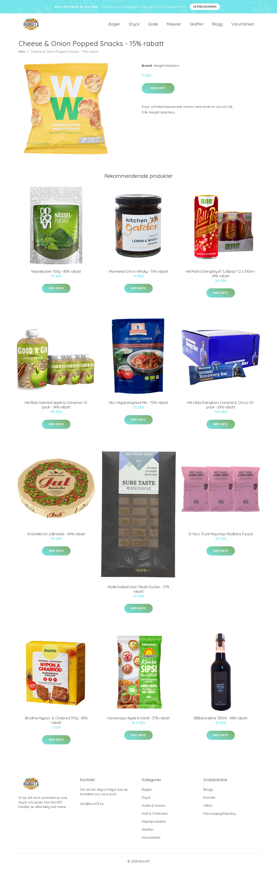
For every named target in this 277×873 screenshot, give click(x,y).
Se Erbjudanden (204, 6)
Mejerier (174, 26)
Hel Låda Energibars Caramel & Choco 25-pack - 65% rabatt (220, 409)
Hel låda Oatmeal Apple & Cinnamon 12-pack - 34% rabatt (56, 409)
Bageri (114, 26)
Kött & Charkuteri (155, 818)
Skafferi (196, 26)
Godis (153, 26)
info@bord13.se (92, 808)
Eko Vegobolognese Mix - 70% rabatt (138, 407)
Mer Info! (158, 92)
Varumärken (242, 26)
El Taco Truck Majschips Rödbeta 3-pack (221, 538)
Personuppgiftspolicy (219, 818)
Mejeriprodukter (154, 826)
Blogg (217, 26)
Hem (21, 56)
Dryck (134, 26)
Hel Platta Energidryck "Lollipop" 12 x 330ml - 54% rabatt (221, 278)
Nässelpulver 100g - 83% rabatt (56, 276)
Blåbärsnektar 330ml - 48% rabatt (221, 722)
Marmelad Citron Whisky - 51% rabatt (138, 276)
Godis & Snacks (153, 810)
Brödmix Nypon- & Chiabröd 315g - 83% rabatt (56, 724)
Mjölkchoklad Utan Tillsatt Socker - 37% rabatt (138, 593)
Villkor (208, 810)
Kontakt (209, 802)
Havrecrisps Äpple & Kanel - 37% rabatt (138, 722)
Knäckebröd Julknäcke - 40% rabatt (56, 538)
